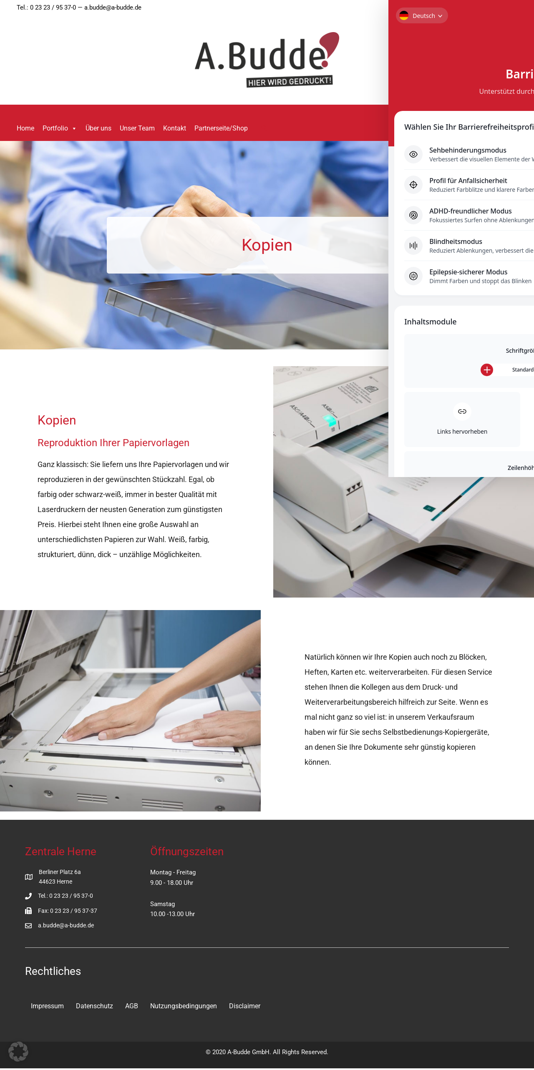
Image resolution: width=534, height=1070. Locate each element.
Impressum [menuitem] (47, 1007)
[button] (264, 128)
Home (25, 128)
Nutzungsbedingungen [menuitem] (183, 1007)
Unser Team (137, 128)
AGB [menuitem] (131, 1007)
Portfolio (60, 128)
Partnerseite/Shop (221, 128)
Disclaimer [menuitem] (244, 1007)
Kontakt (174, 128)
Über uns (98, 128)
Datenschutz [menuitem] (94, 1007)
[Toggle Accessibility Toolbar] (512, 21)
